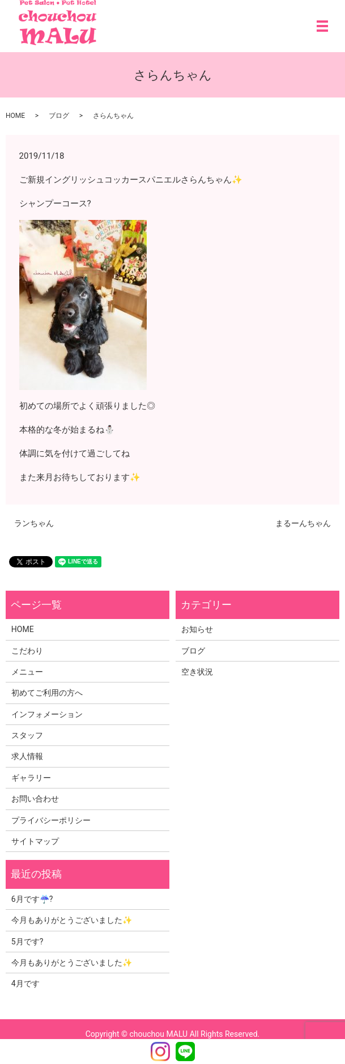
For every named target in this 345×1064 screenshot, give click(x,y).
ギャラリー (31, 777)
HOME (15, 116)
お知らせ (197, 629)
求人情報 (27, 756)
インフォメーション (47, 714)
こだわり (27, 650)
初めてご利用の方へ (47, 692)
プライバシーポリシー (51, 820)
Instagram (160, 1051)
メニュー (27, 671)
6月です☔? (32, 899)
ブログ (59, 116)
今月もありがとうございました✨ (71, 920)
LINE (185, 1051)
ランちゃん (34, 523)
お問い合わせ (35, 798)
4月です (25, 983)
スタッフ (27, 735)
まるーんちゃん (303, 523)
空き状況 (197, 671)
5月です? (27, 941)
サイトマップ (35, 841)
